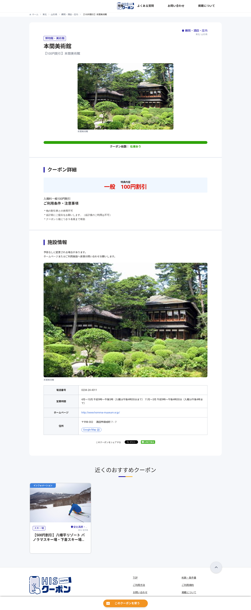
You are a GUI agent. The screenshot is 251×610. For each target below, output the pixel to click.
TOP (135, 577)
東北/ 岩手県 (79, 528)
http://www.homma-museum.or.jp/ (100, 412)
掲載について (214, 6)
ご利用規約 (188, 585)
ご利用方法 (139, 585)
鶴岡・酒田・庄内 (69, 14)
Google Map (89, 429)
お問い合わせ (195, 6)
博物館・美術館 (54, 38)
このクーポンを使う (127, 603)
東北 (45, 14)
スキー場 (39, 528)
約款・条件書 (189, 577)
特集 (162, 6)
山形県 (54, 14)
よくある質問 (176, 6)
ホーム (35, 14)
